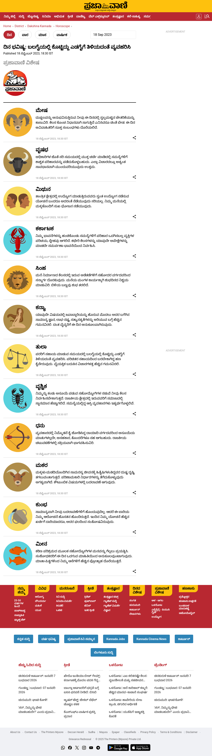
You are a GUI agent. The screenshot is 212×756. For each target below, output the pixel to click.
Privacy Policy (148, 732)
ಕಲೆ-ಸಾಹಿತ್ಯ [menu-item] (133, 16)
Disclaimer (192, 732)
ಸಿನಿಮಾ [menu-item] (46, 16)
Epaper (115, 732)
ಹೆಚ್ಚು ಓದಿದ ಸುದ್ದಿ (29, 665)
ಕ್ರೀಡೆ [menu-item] (70, 16)
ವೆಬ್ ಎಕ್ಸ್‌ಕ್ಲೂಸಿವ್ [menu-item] (99, 16)
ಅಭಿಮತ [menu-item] (59, 16)
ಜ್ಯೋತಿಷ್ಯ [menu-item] (33, 16)
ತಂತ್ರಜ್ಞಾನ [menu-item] (118, 16)
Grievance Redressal (80, 739)
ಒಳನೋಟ (116, 665)
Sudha (91, 732)
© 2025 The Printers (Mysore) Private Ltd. (118, 739)
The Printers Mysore (52, 732)
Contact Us (31, 732)
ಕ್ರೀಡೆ (67, 665)
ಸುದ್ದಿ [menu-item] (21, 16)
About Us (15, 732)
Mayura (103, 732)
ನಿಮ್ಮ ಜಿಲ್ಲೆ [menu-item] (9, 16)
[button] (23, 639)
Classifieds (130, 732)
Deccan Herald (76, 732)
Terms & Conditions (171, 732)
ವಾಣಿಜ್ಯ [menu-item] (80, 16)
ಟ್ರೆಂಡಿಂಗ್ (160, 665)
